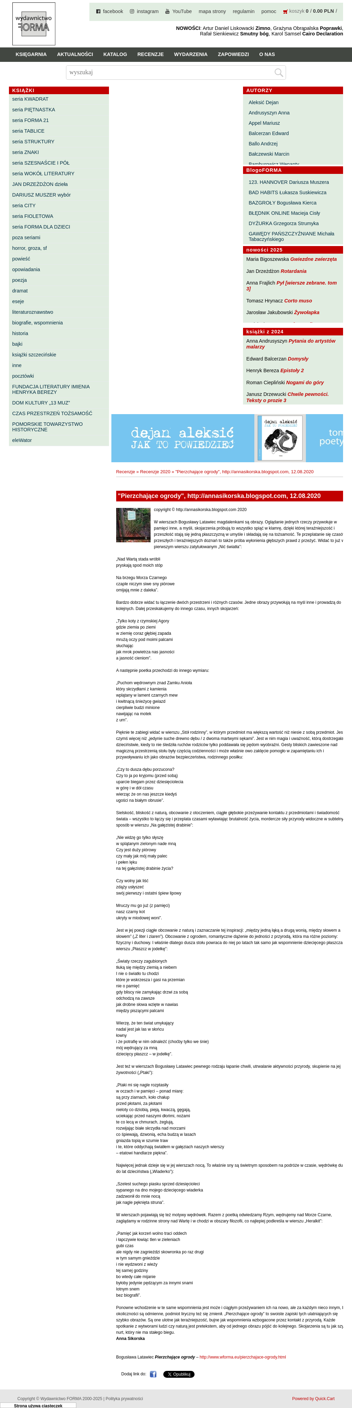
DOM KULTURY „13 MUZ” (41, 403)
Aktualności (75, 54)
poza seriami (26, 237)
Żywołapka (307, 312)
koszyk (297, 11)
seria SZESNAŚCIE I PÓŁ (41, 163)
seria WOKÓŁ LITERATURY (43, 173)
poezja (19, 280)
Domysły (298, 359)
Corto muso (298, 300)
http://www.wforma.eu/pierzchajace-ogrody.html (243, 1357)
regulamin (243, 11)
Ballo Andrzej (263, 143)
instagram (147, 11)
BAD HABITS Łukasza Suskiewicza (287, 192)
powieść (21, 259)
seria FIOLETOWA (32, 216)
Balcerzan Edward (269, 133)
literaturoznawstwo (32, 312)
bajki (17, 344)
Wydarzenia (191, 54)
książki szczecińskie (34, 354)
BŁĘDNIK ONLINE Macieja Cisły (284, 213)
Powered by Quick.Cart (313, 1398)
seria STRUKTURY (33, 141)
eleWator (22, 440)
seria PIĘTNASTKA (33, 109)
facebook (113, 11)
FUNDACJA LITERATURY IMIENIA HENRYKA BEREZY (51, 389)
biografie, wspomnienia (37, 322)
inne (17, 365)
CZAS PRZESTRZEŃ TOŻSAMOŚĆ (52, 413)
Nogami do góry (305, 382)
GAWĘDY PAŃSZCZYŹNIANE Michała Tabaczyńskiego (291, 236)
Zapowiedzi (233, 54)
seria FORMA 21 (30, 120)
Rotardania (294, 271)
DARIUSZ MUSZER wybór (41, 195)
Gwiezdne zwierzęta (313, 259)
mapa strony (212, 11)
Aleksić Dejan (263, 102)
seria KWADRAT (30, 99)
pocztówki (23, 376)
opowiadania (26, 269)
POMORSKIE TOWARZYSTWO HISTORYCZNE (47, 426)
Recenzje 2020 (155, 471)
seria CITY (24, 205)
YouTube (182, 11)
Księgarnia (31, 54)
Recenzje (151, 54)
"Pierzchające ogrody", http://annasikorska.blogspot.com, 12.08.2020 (244, 471)
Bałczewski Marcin (269, 154)
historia (20, 333)
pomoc (268, 11)
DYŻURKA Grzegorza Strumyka (284, 223)
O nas (267, 54)
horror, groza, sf (29, 248)
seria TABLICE (28, 131)
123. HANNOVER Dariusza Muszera (289, 182)
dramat (20, 290)
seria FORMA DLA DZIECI (41, 227)
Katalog (115, 54)
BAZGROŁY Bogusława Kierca (282, 203)
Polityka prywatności (124, 1398)
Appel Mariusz (264, 123)
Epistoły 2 (292, 370)
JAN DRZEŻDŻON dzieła (40, 184)
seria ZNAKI (25, 152)
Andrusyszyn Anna (269, 112)
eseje (18, 301)
